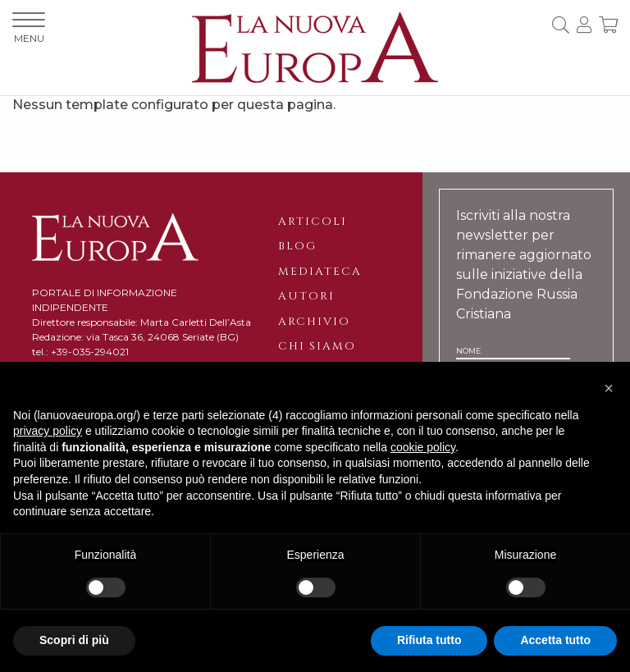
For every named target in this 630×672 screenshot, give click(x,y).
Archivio (314, 321)
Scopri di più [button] (74, 640)
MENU (28, 28)
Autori (306, 296)
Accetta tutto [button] (555, 640)
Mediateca (320, 271)
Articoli (312, 221)
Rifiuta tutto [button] (429, 640)
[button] (609, 388)
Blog (297, 246)
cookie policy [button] (422, 447)
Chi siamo (317, 346)
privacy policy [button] (47, 430)
